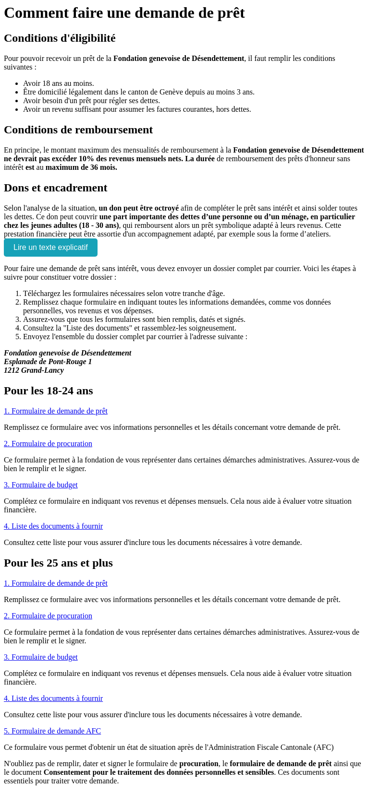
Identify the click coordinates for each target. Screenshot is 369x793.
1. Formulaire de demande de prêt (56, 411)
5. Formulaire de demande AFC (52, 731)
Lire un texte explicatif (50, 247)
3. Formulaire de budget (41, 485)
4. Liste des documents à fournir (53, 526)
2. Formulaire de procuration (48, 443)
